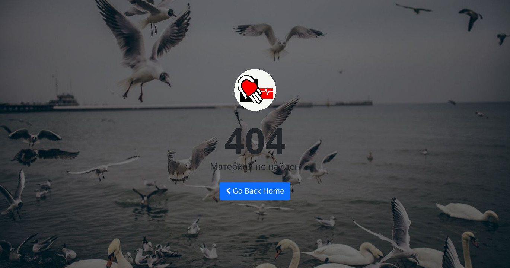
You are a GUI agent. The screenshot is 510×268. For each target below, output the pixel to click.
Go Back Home (255, 191)
